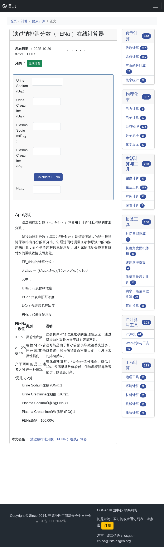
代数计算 (137, 48)
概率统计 (136, 80)
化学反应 (136, 144)
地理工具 (136, 377)
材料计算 (136, 395)
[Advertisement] (63, 241)
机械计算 (136, 404)
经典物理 (137, 127)
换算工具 (138, 222)
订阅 (107, 525)
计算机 (134, 334)
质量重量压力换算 (137, 280)
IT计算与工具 (138, 322)
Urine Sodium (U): (22, 86)
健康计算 (38, 21)
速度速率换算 (136, 265)
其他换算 (136, 306)
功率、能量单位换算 (137, 294)
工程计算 (138, 365)
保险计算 (135, 205)
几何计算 (137, 57)
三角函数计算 (136, 69)
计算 (24, 21)
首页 (9, 6)
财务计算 (136, 196)
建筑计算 (136, 413)
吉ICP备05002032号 (50, 521)
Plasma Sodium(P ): (22, 133)
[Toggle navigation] (155, 6)
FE (20, 188)
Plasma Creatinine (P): (22, 158)
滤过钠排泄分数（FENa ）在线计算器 (58, 497)
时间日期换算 (136, 237)
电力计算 (135, 109)
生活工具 (137, 187)
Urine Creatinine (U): (21, 108)
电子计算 (136, 118)
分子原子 (136, 135)
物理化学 (138, 97)
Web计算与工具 (137, 346)
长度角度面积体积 (137, 251)
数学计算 (138, 36)
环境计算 (136, 386)
